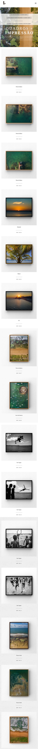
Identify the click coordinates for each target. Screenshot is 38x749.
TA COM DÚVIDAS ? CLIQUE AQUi (19, 14)
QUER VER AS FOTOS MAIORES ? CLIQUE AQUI (19, 17)
